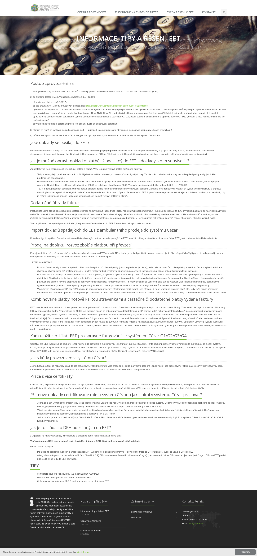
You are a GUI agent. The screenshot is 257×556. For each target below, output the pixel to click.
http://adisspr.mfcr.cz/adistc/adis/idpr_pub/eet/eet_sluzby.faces (116, 106)
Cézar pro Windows (92, 12)
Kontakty (209, 12)
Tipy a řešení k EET (180, 12)
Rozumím (245, 551)
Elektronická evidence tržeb (136, 12)
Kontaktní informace (91, 530)
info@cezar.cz (196, 523)
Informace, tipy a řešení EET (95, 511)
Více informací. (84, 552)
